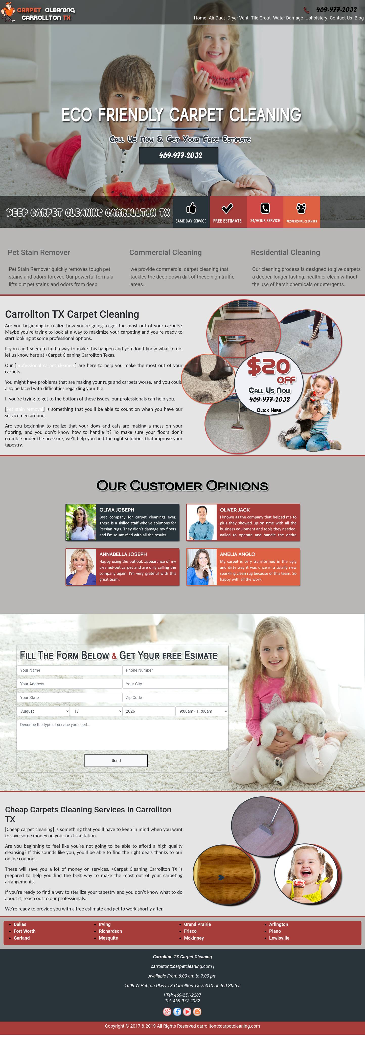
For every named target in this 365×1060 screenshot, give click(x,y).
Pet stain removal (25, 409)
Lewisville (279, 938)
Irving (104, 924)
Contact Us (341, 17)
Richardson (110, 931)
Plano (275, 931)
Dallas (20, 924)
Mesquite (108, 938)
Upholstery (316, 17)
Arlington (278, 924)
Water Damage (288, 17)
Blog (359, 17)
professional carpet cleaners (45, 365)
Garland (22, 938)
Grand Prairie (197, 924)
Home (200, 17)
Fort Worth (24, 931)
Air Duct (217, 17)
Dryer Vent (237, 17)
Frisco (190, 931)
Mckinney (194, 938)
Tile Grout (261, 17)
